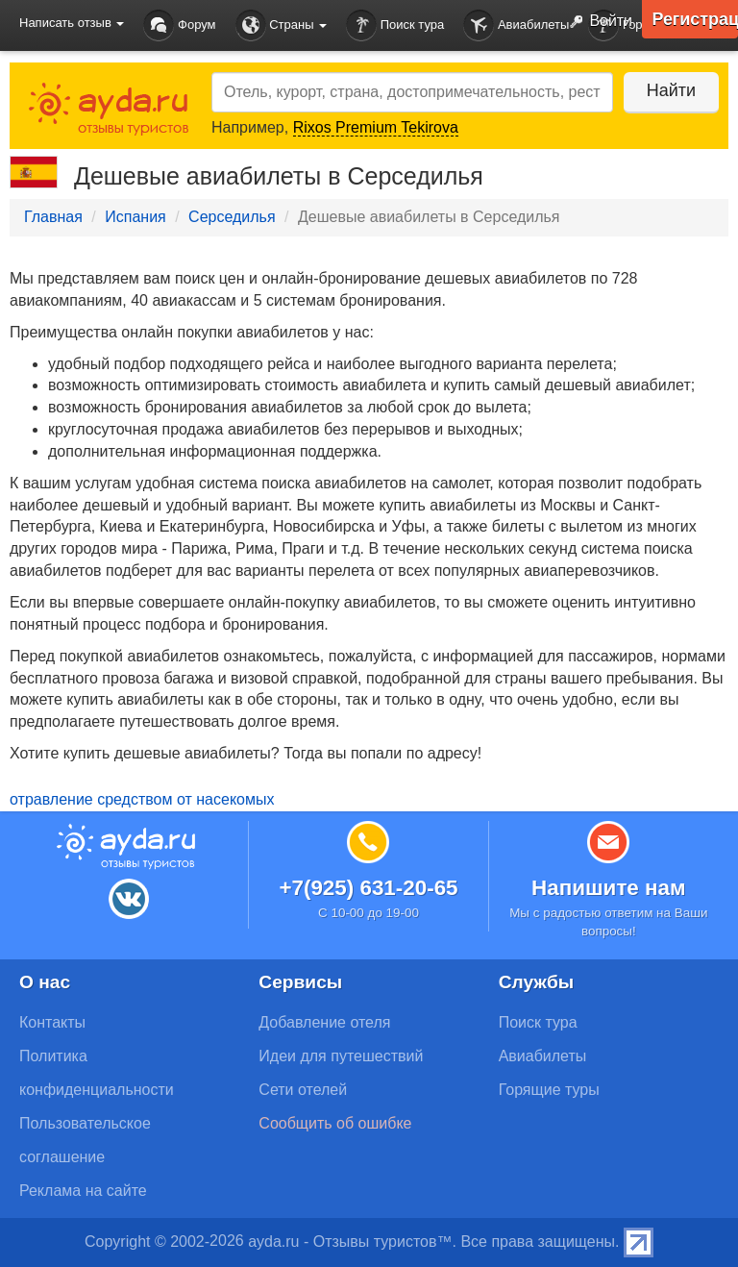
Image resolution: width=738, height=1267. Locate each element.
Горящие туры (549, 1089)
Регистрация (695, 19)
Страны (281, 25)
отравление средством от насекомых (142, 799)
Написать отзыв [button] (71, 22)
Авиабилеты (516, 25)
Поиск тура (395, 25)
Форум (179, 25)
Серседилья (232, 217)
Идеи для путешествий (340, 1056)
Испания (135, 217)
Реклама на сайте (83, 1190)
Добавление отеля (324, 1022)
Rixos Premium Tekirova (375, 127)
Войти (596, 22)
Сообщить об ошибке (334, 1123)
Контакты (52, 1022)
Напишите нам (608, 888)
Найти (670, 90)
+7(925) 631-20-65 (368, 888)
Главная (53, 217)
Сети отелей (302, 1089)
